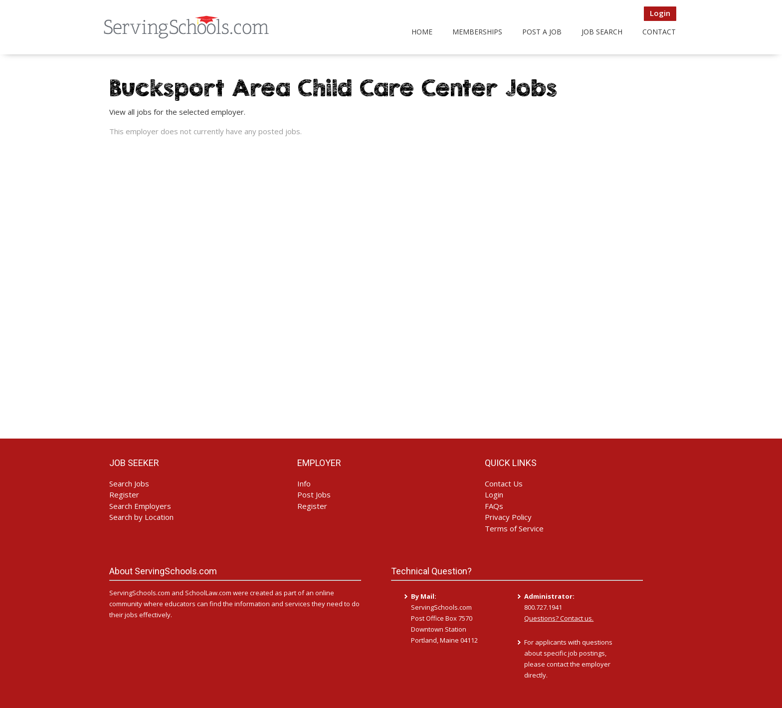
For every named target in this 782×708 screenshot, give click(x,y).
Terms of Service (514, 528)
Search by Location (141, 517)
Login (660, 13)
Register (124, 494)
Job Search (602, 31)
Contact (659, 31)
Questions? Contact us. (558, 618)
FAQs (494, 506)
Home (421, 31)
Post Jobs (314, 494)
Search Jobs (129, 483)
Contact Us (504, 483)
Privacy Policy (508, 517)
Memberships (477, 31)
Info (304, 483)
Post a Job (542, 31)
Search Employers (140, 506)
